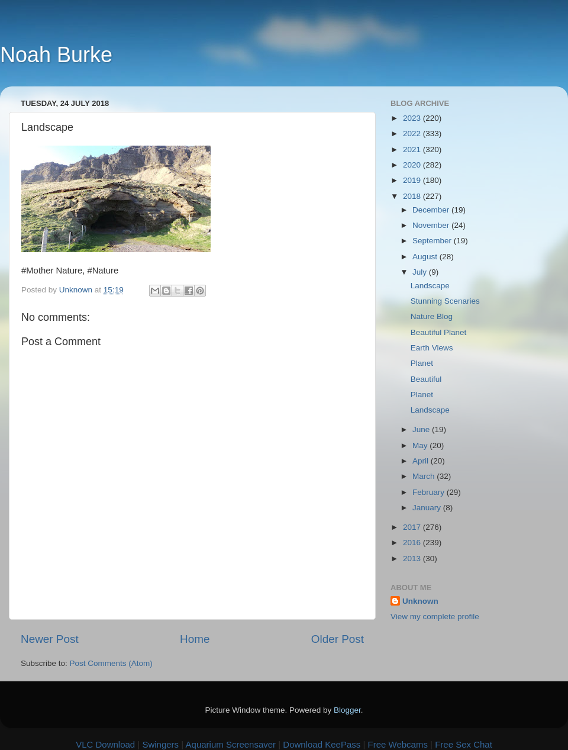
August (426, 256)
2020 (413, 164)
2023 (413, 118)
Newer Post (50, 639)
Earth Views (432, 347)
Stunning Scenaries (445, 301)
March (424, 476)
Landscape (430, 285)
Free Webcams (398, 744)
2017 (413, 527)
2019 (413, 180)
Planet (422, 363)
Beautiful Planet (439, 332)
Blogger (347, 710)
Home (194, 639)
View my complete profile (434, 616)
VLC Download (105, 744)
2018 (413, 196)
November (431, 225)
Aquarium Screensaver (231, 744)
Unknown (420, 601)
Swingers (160, 744)
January (427, 507)
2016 (413, 542)
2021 (413, 149)
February (429, 492)
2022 (413, 133)
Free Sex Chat (463, 744)
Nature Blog (432, 316)
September (433, 240)
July (420, 272)
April (421, 460)
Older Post (337, 639)
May (421, 445)
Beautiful (426, 379)
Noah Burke (56, 55)
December (431, 209)
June (422, 429)
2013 (413, 558)
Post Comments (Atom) (111, 663)
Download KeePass (321, 744)
